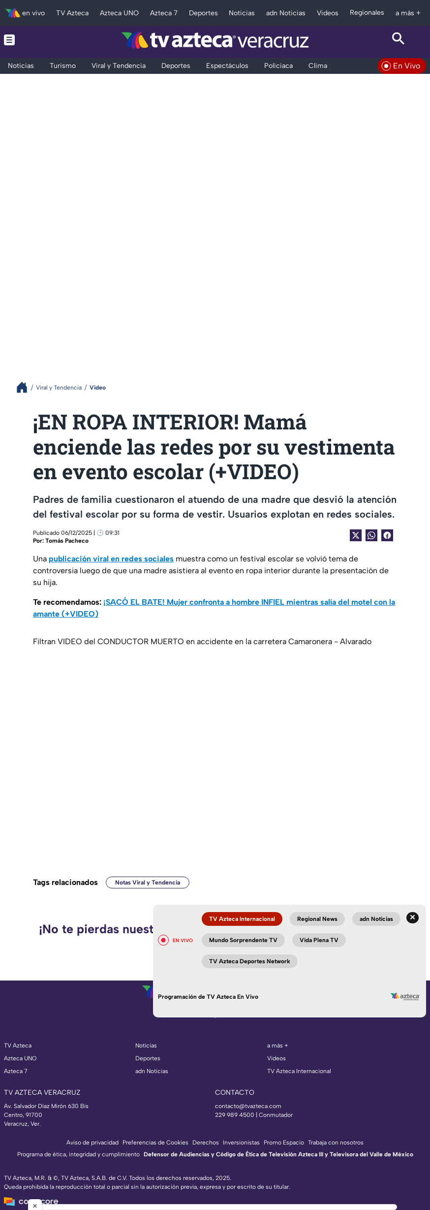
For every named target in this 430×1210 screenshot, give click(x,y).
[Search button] (399, 39)
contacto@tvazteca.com (248, 1106)
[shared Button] (371, 535)
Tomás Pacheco (67, 540)
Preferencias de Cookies (155, 1142)
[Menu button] (31, 39)
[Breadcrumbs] (26, 387)
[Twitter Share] (356, 535)
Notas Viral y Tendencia (147, 882)
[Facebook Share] (387, 535)
